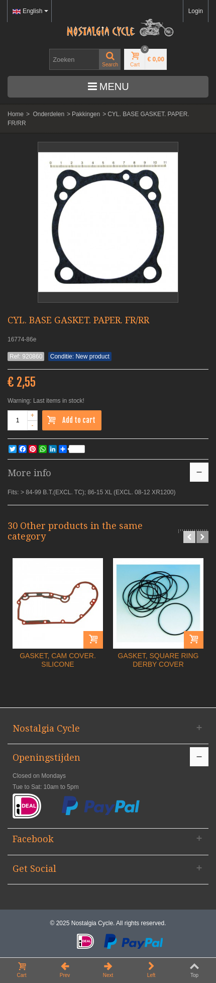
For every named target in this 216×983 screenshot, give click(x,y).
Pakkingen (86, 114)
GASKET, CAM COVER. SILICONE (58, 660)
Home (16, 114)
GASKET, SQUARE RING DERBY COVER (158, 660)
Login (195, 11)
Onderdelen (48, 114)
